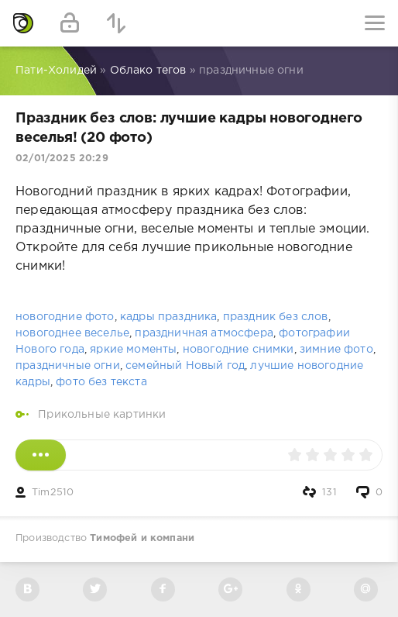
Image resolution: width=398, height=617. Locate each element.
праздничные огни (67, 366)
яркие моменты (133, 349)
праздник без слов (275, 317)
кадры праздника (169, 317)
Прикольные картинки (102, 414)
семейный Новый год (185, 366)
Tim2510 (53, 492)
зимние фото (336, 349)
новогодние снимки (238, 349)
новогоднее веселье (72, 333)
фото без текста (101, 382)
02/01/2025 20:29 (61, 158)
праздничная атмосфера (204, 333)
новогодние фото (65, 317)
